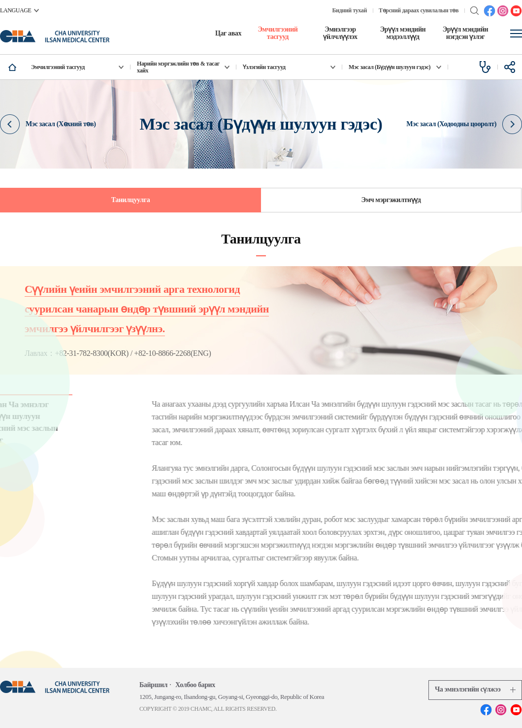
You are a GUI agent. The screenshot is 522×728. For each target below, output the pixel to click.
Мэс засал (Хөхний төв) (48, 123)
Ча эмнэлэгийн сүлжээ (475, 689)
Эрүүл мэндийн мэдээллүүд (403, 33)
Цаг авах (228, 33)
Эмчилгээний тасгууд (277, 33)
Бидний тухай (349, 10)
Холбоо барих (195, 685)
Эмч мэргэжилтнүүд (391, 200)
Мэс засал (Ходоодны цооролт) (464, 123)
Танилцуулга (130, 200)
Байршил (153, 685)
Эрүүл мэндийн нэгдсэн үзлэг (466, 33)
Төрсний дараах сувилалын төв (418, 10)
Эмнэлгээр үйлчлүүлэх (340, 33)
